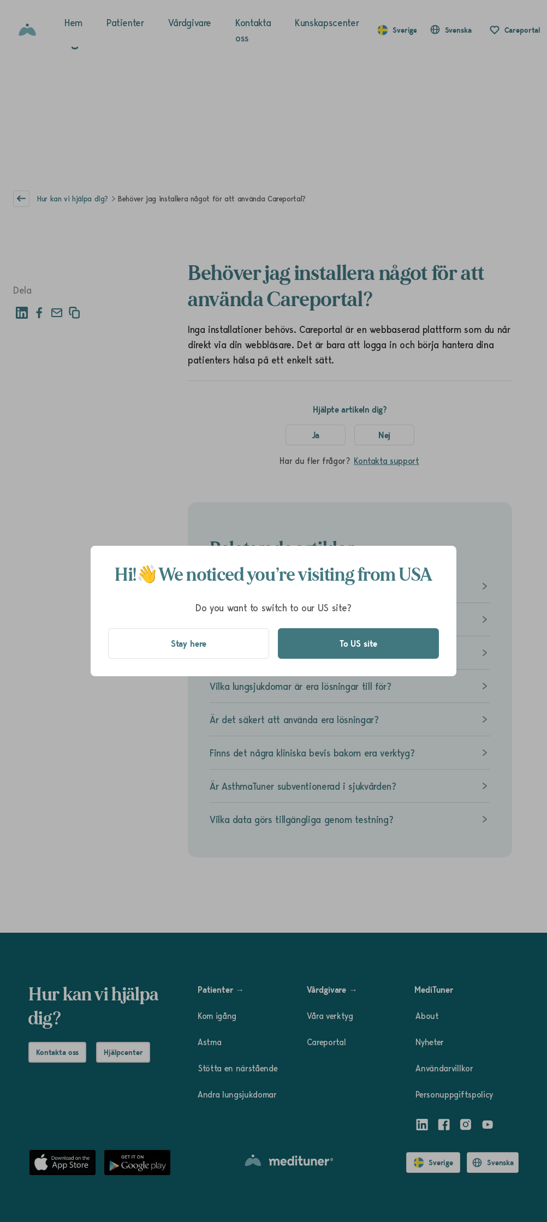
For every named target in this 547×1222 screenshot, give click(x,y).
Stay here (189, 643)
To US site (358, 643)
